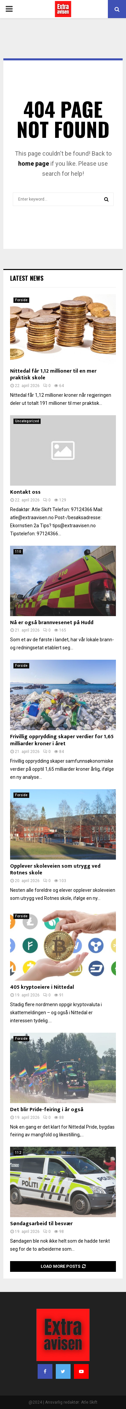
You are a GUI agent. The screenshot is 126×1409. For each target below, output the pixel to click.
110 (18, 551)
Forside (21, 300)
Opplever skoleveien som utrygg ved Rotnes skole (55, 870)
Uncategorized (27, 421)
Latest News (26, 278)
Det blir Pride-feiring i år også (46, 1109)
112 (18, 1152)
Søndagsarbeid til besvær (41, 1223)
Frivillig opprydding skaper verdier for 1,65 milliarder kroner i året (62, 740)
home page (33, 163)
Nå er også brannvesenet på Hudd (51, 622)
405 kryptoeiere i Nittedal (42, 987)
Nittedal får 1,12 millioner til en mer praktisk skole (53, 375)
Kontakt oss (25, 492)
